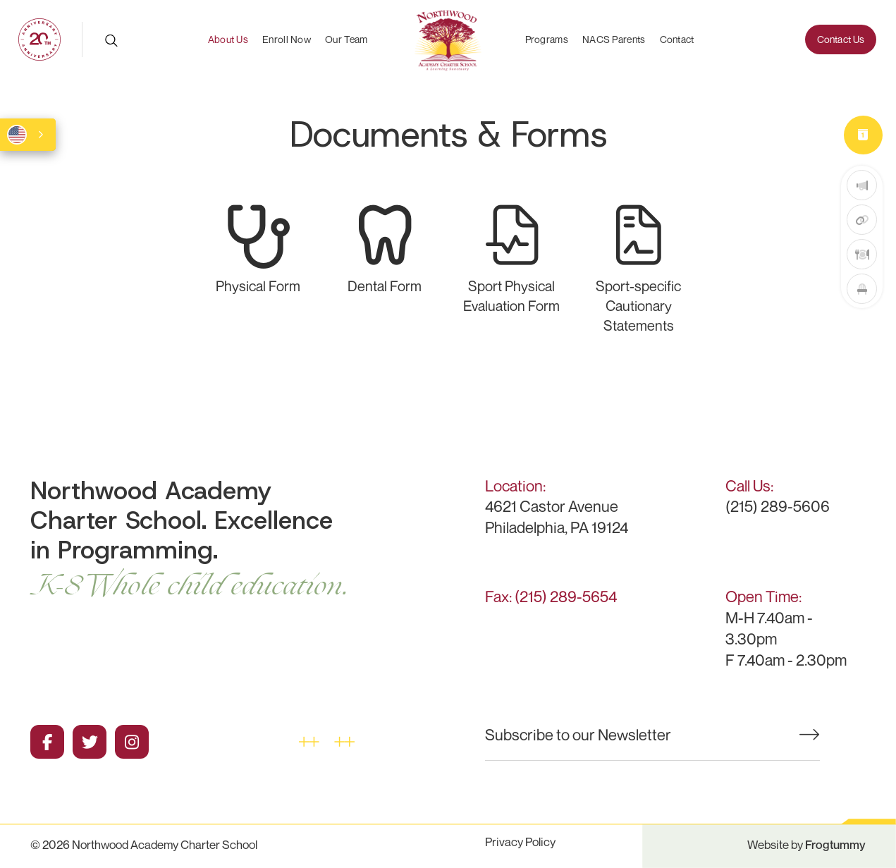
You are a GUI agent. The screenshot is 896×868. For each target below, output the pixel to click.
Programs (546, 39)
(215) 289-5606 (777, 506)
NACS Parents (614, 39)
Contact (677, 39)
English (17, 135)
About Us (228, 39)
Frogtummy (835, 844)
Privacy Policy (520, 841)
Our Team (346, 39)
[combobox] (28, 134)
